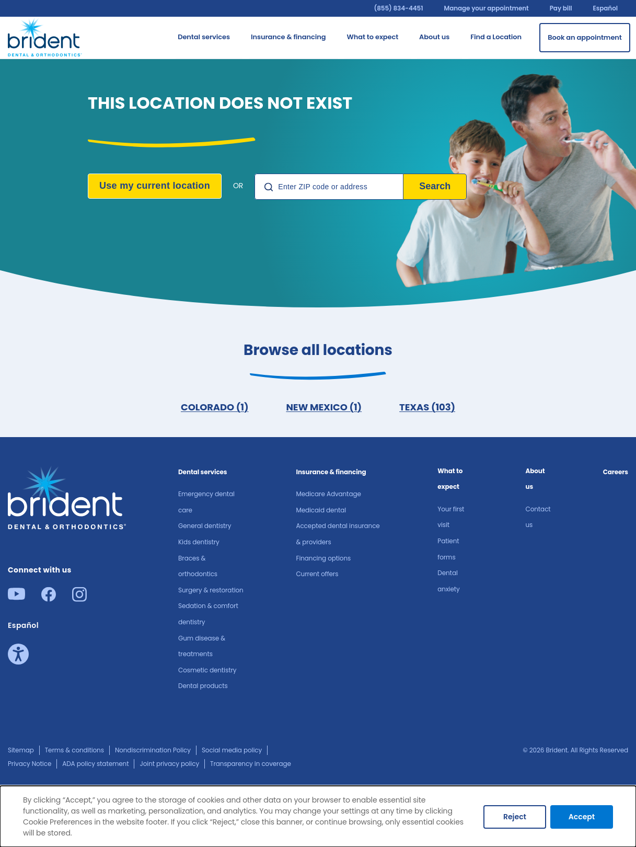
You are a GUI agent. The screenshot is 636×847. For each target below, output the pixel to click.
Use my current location (154, 185)
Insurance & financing (331, 471)
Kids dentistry (198, 541)
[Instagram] (79, 598)
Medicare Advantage (328, 493)
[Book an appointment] (584, 37)
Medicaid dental (321, 510)
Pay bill (561, 8)
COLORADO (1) (214, 407)
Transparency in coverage (250, 763)
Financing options (323, 558)
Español (605, 8)
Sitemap (21, 750)
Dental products (203, 685)
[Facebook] (48, 598)
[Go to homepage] (45, 35)
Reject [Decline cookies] (514, 816)
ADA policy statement (95, 763)
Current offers (317, 573)
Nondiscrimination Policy (153, 750)
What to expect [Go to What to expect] (372, 37)
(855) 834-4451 (398, 8)
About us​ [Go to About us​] (434, 37)
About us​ (535, 478)
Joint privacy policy (169, 763)
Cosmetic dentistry (207, 670)
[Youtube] (16, 596)
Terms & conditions (74, 750)
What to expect (449, 478)
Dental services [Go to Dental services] (204, 37)
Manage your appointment (486, 8)
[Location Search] (329, 187)
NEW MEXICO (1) (324, 407)
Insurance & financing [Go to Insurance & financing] (288, 37)
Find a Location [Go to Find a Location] (496, 37)
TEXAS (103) (427, 407)
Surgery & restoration (211, 590)
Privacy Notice (29, 763)
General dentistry (204, 525)
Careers (615, 471)
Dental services (202, 471)
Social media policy (232, 750)
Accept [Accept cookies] (582, 816)
